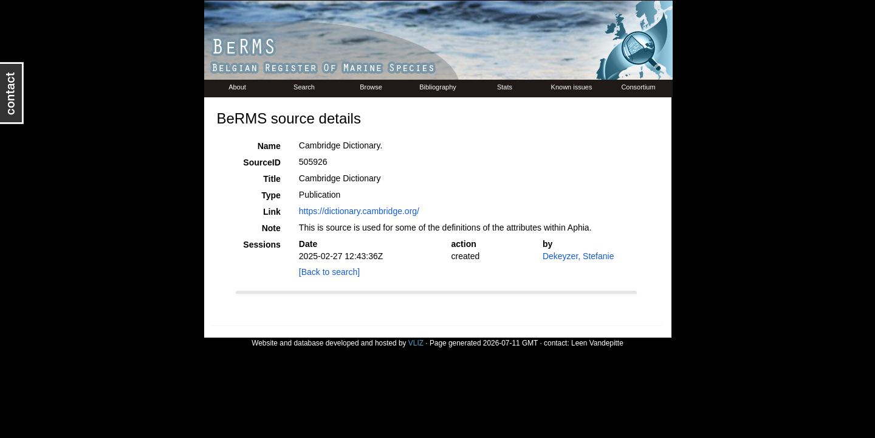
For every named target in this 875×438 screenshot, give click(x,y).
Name (269, 146)
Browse (371, 87)
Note (271, 228)
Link (272, 212)
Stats (504, 87)
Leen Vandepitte (597, 343)
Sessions (261, 244)
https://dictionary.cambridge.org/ (359, 211)
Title (272, 179)
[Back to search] (329, 272)
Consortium (638, 87)
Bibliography (437, 87)
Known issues (571, 87)
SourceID (261, 162)
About (237, 87)
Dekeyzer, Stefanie (578, 256)
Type (271, 195)
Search (304, 87)
